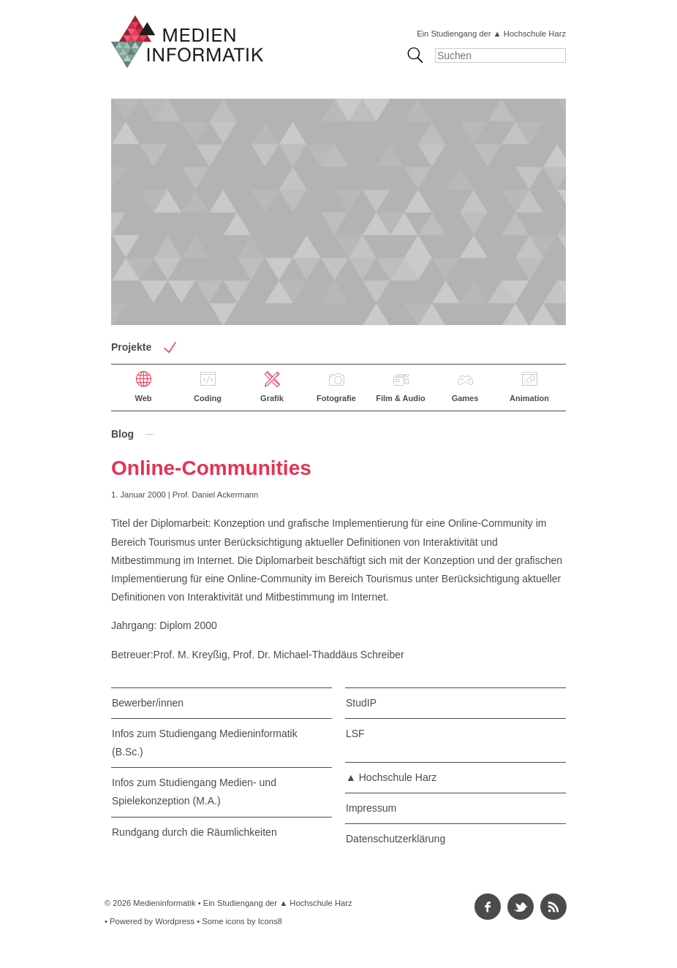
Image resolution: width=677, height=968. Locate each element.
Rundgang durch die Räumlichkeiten (194, 832)
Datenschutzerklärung (395, 839)
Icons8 (270, 921)
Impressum (371, 808)
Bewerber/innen (148, 703)
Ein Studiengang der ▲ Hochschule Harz (491, 33)
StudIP (361, 703)
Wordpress (174, 921)
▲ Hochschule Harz (391, 777)
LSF (355, 733)
